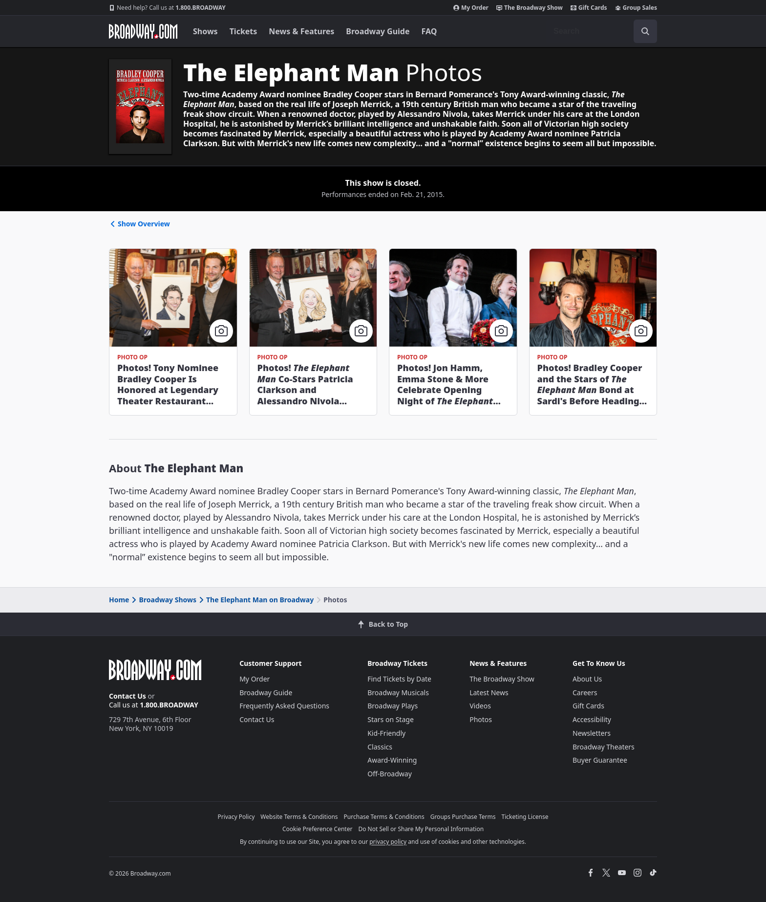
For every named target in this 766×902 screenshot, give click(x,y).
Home (119, 599)
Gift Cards (589, 8)
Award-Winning (392, 760)
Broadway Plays (392, 705)
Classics (379, 746)
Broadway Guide (377, 31)
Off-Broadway (389, 773)
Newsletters (592, 733)
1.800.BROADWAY (167, 8)
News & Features (301, 31)
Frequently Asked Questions (284, 705)
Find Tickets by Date (399, 678)
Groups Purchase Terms (463, 817)
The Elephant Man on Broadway (255, 599)
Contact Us (127, 696)
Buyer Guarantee (600, 760)
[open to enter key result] (645, 31)
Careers (585, 692)
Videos (480, 705)
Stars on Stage (390, 719)
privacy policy (387, 841)
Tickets (243, 31)
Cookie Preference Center (317, 829)
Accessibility (592, 719)
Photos (480, 719)
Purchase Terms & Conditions (384, 817)
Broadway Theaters (604, 746)
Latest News (489, 692)
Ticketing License (525, 817)
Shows (205, 31)
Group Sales (636, 8)
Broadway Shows (163, 599)
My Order (471, 8)
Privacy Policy (236, 817)
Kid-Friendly (386, 733)
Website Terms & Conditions (299, 817)
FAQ (429, 31)
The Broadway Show (529, 8)
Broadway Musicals (398, 692)
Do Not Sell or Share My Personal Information (421, 829)
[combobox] (601, 31)
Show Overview (139, 223)
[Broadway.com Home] (143, 31)
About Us (587, 678)
